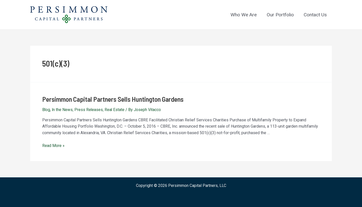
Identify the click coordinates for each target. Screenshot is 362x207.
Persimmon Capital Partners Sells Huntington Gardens (110, 99)
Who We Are (245, 15)
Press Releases (89, 109)
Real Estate (115, 109)
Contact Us (315, 15)
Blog (46, 109)
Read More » (53, 145)
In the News (62, 109)
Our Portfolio (280, 15)
